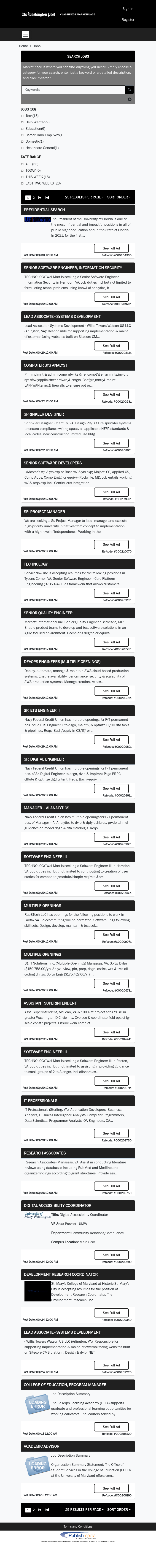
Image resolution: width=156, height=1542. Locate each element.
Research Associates (45, 1153)
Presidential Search (44, 209)
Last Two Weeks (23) (43, 183)
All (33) (32, 164)
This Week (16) (38, 177)
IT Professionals (40, 1100)
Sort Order (117, 197)
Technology (36, 564)
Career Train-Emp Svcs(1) (44, 135)
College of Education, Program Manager (65, 1384)
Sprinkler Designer (44, 414)
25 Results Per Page (83, 197)
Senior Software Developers (53, 463)
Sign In (128, 8)
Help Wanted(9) (37, 122)
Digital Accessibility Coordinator (57, 1205)
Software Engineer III (45, 856)
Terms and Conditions (78, 1526)
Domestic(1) (34, 141)
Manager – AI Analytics (46, 807)
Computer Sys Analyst (45, 365)
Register (128, 19)
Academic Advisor (41, 1446)
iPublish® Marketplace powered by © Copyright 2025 (78, 1535)
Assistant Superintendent (50, 1003)
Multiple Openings (42, 905)
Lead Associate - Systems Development (62, 316)
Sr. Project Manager (44, 511)
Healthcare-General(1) (42, 148)
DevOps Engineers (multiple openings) (62, 661)
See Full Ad (111, 248)
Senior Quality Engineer (48, 612)
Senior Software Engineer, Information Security (73, 267)
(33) (28, 109)
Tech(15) (32, 116)
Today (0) (33, 170)
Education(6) (35, 128)
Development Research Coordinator (61, 1274)
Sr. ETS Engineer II (42, 710)
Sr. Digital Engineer (44, 759)
